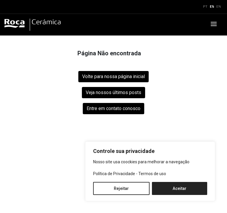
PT (205, 7)
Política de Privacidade (114, 173)
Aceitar (180, 188)
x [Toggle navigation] (9, 7)
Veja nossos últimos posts (113, 92)
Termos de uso (152, 173)
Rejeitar (121, 188)
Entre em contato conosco (113, 108)
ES (212, 7)
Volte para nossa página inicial (113, 76)
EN (218, 7)
